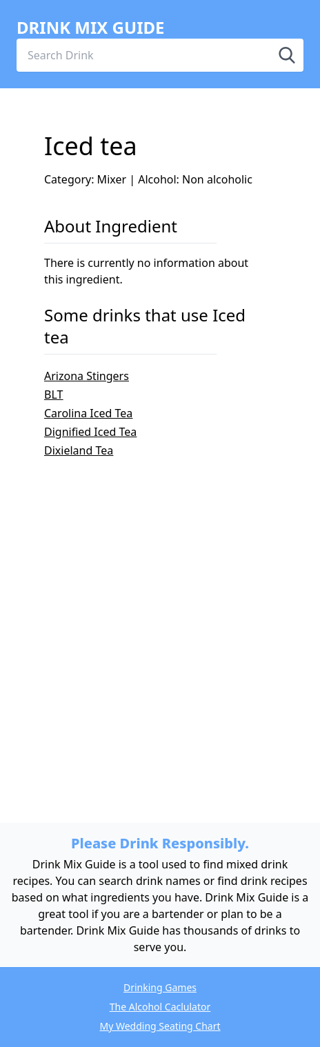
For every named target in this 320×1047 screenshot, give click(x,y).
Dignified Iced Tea (90, 431)
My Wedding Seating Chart (159, 1026)
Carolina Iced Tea (88, 413)
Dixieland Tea (78, 450)
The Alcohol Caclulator (160, 1006)
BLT (53, 394)
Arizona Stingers (86, 375)
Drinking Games (160, 987)
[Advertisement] (160, 619)
